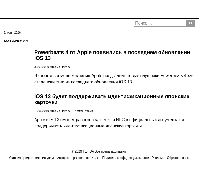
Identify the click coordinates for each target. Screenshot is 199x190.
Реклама (157, 158)
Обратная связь (178, 158)
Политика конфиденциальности (125, 158)
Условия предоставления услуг (31, 158)
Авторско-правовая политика (78, 158)
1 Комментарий (82, 110)
